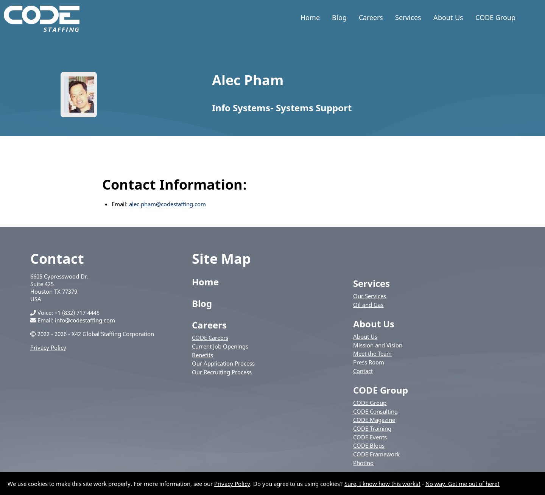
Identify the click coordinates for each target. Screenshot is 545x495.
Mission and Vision (377, 345)
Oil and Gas (368, 304)
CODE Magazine (374, 419)
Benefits (202, 355)
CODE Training (372, 428)
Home (310, 17)
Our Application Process (223, 363)
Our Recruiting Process (222, 372)
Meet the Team (372, 353)
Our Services (369, 296)
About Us (448, 17)
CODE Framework (376, 454)
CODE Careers (210, 337)
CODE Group (495, 17)
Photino (363, 463)
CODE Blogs (369, 445)
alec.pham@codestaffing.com (167, 204)
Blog (339, 17)
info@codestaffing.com (85, 320)
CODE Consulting (375, 411)
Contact (363, 371)
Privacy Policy (48, 347)
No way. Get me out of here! (462, 483)
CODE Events (370, 437)
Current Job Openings (220, 346)
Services (408, 17)
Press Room (368, 362)
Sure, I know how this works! (382, 483)
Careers (371, 17)
